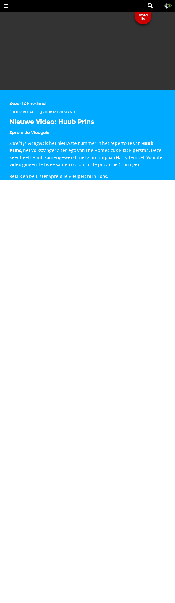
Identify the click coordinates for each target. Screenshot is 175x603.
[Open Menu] (6, 6)
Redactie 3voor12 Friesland (49, 111)
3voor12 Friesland (27, 104)
